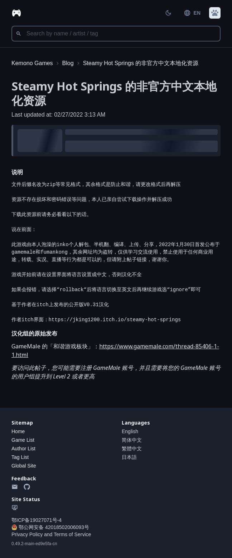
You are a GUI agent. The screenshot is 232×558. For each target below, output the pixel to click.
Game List (22, 440)
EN (192, 12)
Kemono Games (32, 63)
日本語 (129, 457)
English (130, 431)
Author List (23, 448)
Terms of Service (72, 534)
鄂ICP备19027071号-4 (36, 520)
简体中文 (132, 440)
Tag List (20, 457)
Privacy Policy (27, 534)
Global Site (23, 466)
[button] (215, 13)
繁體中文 (132, 448)
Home (18, 431)
